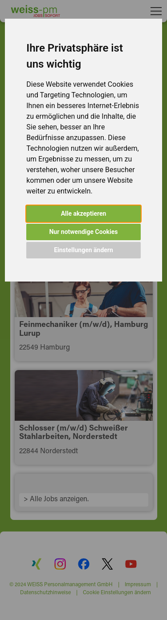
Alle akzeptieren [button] (83, 213)
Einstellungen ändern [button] (83, 250)
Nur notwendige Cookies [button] (83, 231)
